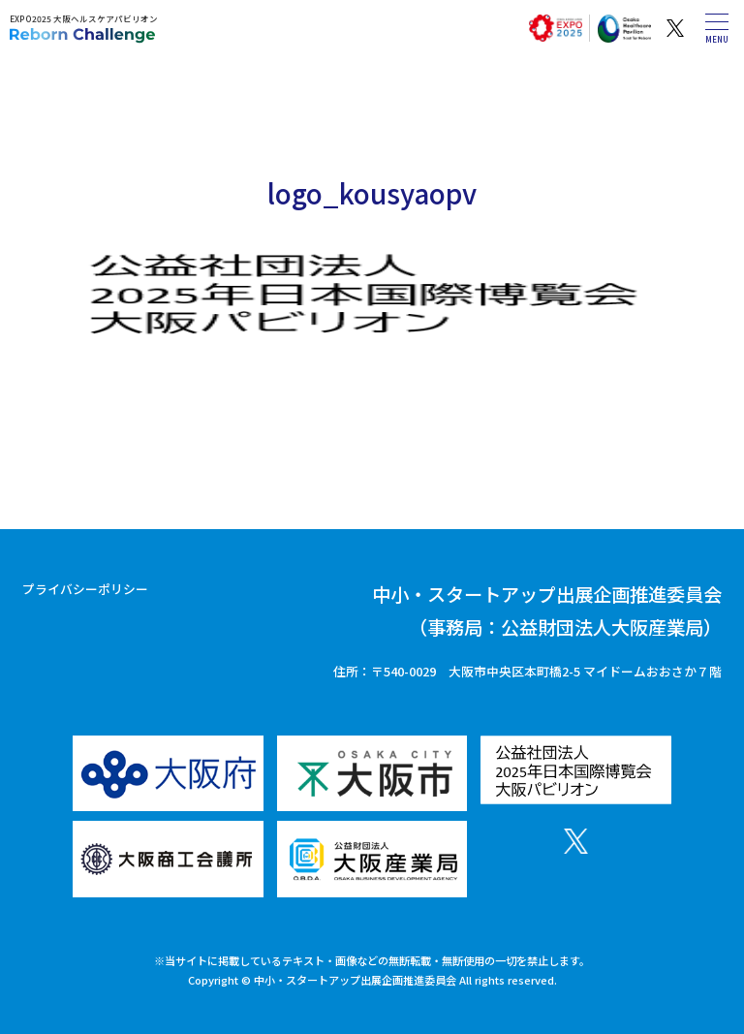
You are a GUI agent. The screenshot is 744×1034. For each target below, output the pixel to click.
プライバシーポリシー (85, 589)
